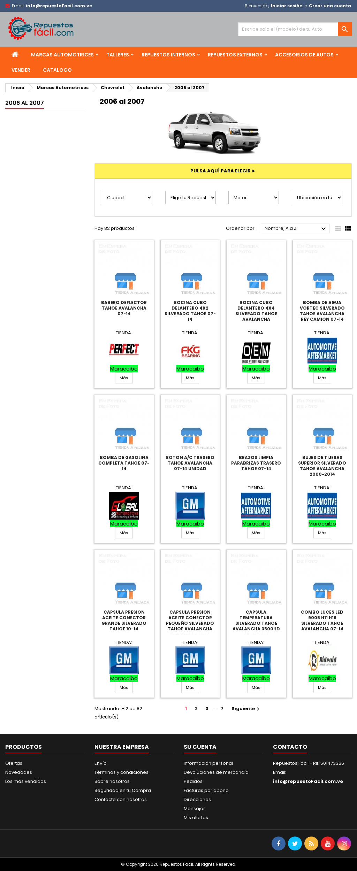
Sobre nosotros (112, 781)
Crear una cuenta (330, 6)
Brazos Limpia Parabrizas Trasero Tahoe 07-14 (256, 463)
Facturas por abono (206, 790)
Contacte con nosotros (120, 799)
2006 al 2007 (24, 103)
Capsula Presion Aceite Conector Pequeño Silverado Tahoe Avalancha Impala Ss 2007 (190, 623)
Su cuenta (200, 747)
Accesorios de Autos (304, 54)
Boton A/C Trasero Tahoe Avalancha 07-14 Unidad (190, 463)
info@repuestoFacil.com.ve (59, 6)
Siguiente (246, 708)
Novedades (18, 772)
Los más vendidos (25, 781)
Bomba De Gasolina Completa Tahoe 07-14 (124, 463)
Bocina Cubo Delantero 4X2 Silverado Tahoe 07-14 (190, 311)
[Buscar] (295, 29)
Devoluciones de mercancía (216, 772)
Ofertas (13, 763)
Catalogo (57, 70)
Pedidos (193, 781)
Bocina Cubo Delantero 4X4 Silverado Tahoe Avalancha (256, 311)
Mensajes (195, 808)
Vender (21, 70)
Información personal (208, 763)
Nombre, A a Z (296, 229)
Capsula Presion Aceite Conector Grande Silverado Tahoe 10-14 (123, 620)
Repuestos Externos (235, 54)
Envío (100, 763)
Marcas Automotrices (62, 54)
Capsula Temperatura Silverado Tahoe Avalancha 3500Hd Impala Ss (256, 623)
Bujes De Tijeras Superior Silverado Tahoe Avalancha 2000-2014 (322, 465)
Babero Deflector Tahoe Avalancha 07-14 (124, 308)
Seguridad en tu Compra (122, 790)
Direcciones (197, 799)
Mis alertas (196, 817)
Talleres (117, 54)
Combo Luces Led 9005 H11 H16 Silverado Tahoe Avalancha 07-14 (322, 620)
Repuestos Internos (168, 54)
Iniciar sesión (287, 6)
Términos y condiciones (121, 772)
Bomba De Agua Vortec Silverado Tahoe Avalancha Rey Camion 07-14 (322, 311)
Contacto (290, 747)
